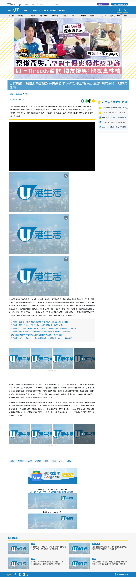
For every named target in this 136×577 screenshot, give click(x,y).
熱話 (27, 94)
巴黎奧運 (21, 461)
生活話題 (18, 94)
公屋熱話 (45, 11)
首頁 (11, 94)
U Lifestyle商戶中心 (103, 4)
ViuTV (62, 461)
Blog (49, 4)
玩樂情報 (32, 16)
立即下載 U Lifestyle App (120, 4)
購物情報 (43, 16)
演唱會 (11, 16)
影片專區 (82, 16)
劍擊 (46, 461)
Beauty (41, 4)
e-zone (56, 4)
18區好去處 (102, 16)
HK (20, 4)
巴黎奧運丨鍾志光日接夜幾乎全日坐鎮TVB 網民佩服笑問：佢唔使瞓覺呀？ (38, 325)
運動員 (54, 461)
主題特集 (127, 16)
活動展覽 (96, 544)
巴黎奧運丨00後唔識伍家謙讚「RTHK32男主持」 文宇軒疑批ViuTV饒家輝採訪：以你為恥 (43, 328)
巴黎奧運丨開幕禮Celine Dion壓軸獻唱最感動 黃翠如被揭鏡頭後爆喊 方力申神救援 (41, 332)
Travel (26, 4)
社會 (73, 16)
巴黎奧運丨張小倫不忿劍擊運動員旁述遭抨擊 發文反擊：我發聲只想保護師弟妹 (39, 322)
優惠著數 (20, 16)
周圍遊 (92, 16)
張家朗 (38, 461)
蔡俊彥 (30, 461)
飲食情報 (55, 16)
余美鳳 (14, 100)
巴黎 (69, 461)
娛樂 (64, 16)
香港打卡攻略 (115, 16)
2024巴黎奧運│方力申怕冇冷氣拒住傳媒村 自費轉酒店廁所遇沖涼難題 (36, 335)
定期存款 (61, 11)
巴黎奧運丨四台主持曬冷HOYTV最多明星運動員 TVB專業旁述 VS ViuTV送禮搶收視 (41, 338)
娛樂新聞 (53, 11)
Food (33, 4)
